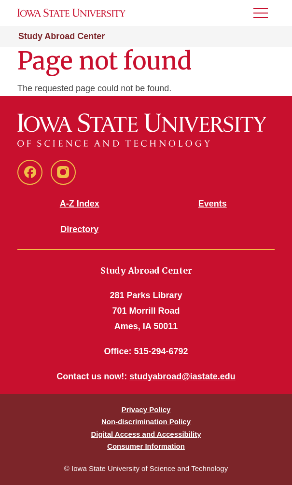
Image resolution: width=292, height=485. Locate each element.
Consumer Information (146, 446)
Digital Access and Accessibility (146, 434)
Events (212, 203)
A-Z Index (79, 203)
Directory (79, 229)
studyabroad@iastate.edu (182, 376)
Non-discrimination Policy (146, 421)
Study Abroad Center (61, 36)
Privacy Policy (146, 409)
